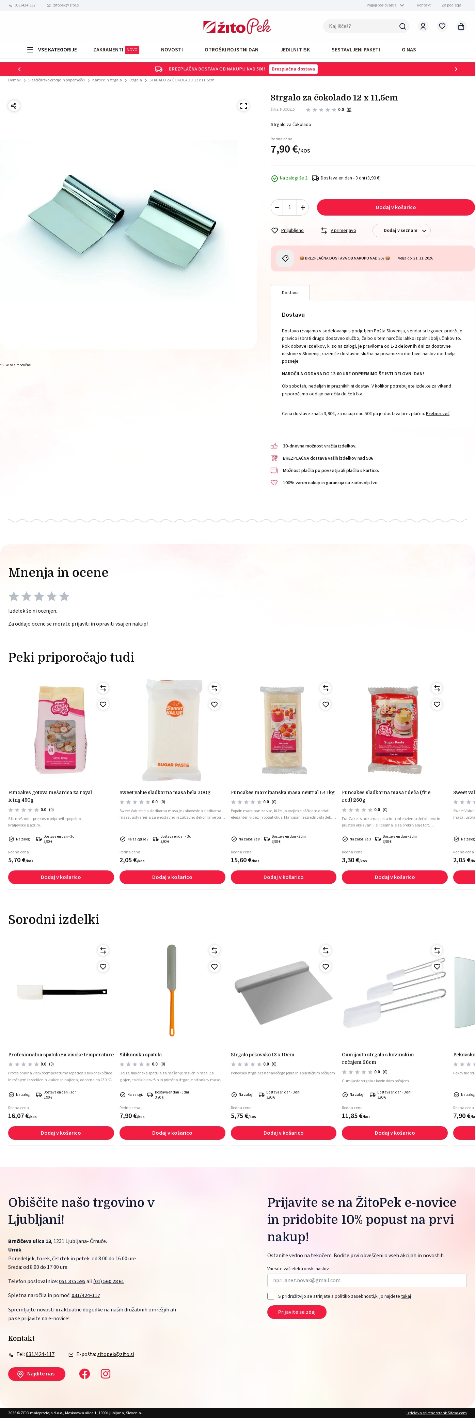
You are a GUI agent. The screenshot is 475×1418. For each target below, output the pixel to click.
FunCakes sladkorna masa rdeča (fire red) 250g (386, 796)
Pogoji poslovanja (382, 5)
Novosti (172, 49)
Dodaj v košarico (396, 207)
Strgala (135, 80)
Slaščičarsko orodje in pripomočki (56, 80)
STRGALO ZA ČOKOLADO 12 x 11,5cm (182, 80)
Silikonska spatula (141, 1054)
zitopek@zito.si (66, 5)
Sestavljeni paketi (356, 49)
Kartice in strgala (107, 80)
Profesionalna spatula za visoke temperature (61, 1054)
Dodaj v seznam (407, 230)
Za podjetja (451, 5)
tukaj (406, 1296)
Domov (14, 80)
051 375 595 (72, 1281)
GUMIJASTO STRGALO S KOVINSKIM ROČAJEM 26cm (378, 1058)
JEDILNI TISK (295, 49)
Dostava (290, 292)
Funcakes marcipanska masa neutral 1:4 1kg (283, 792)
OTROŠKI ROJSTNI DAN (231, 49)
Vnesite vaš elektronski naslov (298, 1269)
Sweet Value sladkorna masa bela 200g (165, 792)
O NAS (409, 49)
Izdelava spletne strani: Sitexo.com (437, 1413)
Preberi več (437, 413)
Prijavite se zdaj (297, 1312)
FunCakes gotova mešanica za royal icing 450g (50, 796)
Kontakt (424, 5)
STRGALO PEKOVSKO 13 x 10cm (263, 1054)
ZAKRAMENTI (116, 50)
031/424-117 (25, 5)
